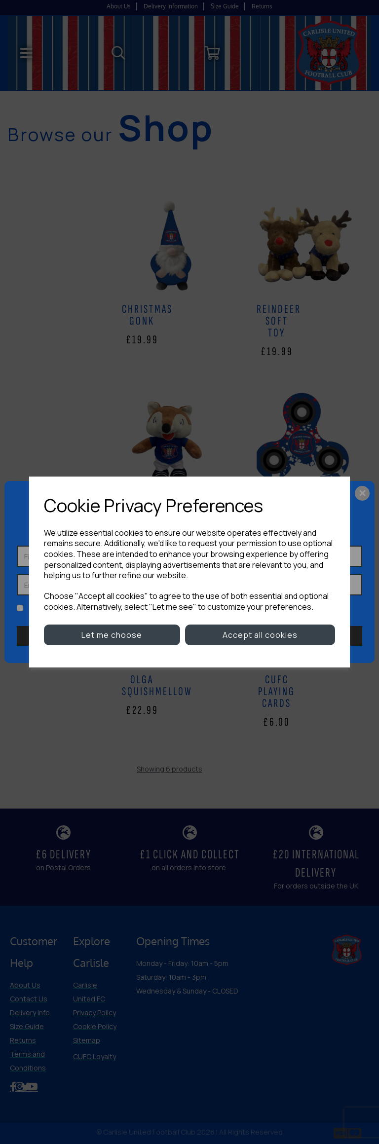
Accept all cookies (260, 634)
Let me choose (111, 634)
